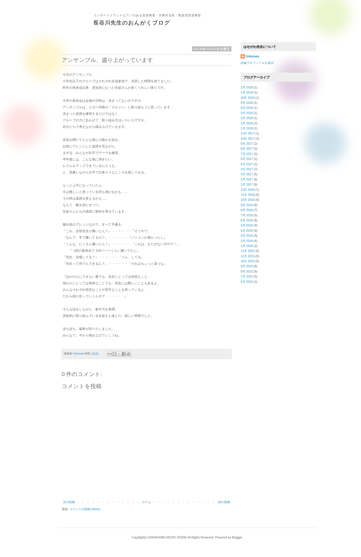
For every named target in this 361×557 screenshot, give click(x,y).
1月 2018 (247, 128)
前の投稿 (224, 502)
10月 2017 (247, 138)
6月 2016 (247, 220)
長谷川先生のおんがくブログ (131, 23)
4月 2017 (247, 169)
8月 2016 (247, 210)
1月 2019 (247, 92)
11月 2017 (247, 133)
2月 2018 (247, 123)
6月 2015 (247, 282)
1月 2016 (247, 246)
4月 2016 (247, 230)
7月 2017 (247, 154)
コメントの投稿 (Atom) (84, 509)
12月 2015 (247, 251)
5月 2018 (247, 113)
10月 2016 (247, 200)
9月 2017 (247, 143)
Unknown (252, 56)
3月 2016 (247, 235)
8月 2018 (247, 108)
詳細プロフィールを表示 (257, 63)
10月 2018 (247, 98)
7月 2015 (247, 276)
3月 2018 (247, 118)
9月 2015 (247, 266)
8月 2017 (247, 148)
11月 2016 (247, 195)
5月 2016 (247, 225)
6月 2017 (247, 159)
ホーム (146, 502)
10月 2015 (247, 261)
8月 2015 (247, 271)
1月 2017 (247, 184)
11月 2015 (247, 256)
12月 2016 (247, 190)
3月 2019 (247, 87)
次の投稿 (69, 502)
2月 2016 (247, 241)
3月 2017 (247, 174)
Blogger (237, 537)
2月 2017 (247, 179)
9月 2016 (247, 205)
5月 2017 (247, 164)
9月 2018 (247, 103)
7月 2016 (247, 215)
